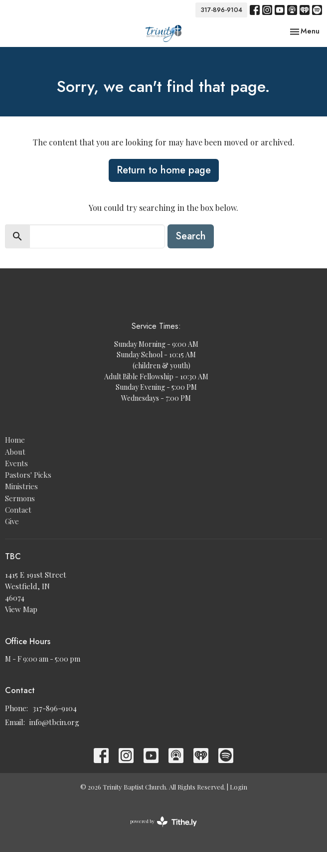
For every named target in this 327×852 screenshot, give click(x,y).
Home (15, 440)
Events (16, 463)
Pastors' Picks (28, 475)
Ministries (21, 486)
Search (190, 236)
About (15, 452)
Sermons (20, 498)
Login (238, 787)
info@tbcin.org (54, 722)
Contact (18, 510)
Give (12, 521)
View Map (21, 609)
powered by (163, 822)
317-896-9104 (221, 9)
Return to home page (164, 170)
